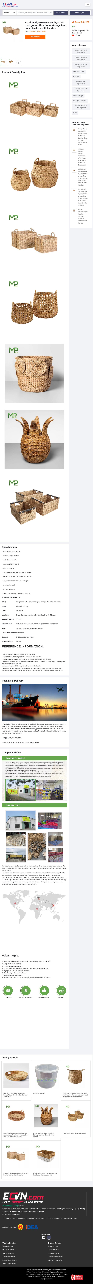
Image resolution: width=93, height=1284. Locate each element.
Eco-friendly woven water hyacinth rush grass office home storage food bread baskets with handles (75, 1095)
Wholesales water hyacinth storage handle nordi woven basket (45, 1174)
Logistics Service (53, 1250)
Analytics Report (53, 1246)
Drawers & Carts (79, 72)
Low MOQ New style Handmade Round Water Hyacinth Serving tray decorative (15, 1095)
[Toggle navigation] (88, 5)
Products (21, 1218)
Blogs (37, 1218)
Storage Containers (79, 100)
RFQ (42, 1218)
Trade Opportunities (9, 1264)
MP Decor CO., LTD (80, 22)
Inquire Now (35, 37)
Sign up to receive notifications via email (61, 1218)
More (75, 113)
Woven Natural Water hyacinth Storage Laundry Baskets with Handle (82, 216)
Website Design (8, 1246)
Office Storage (78, 96)
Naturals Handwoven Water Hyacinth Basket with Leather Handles (15, 1174)
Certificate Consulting (55, 1257)
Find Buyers (79, 13)
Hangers (76, 76)
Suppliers (30, 1218)
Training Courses (8, 1253)
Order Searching (53, 1253)
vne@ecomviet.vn (13, 1214)
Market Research (8, 1250)
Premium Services (10, 1218)
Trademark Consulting (55, 1260)
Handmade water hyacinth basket (74, 1133)
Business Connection (10, 1260)
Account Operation (9, 1257)
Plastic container (39, 1093)
